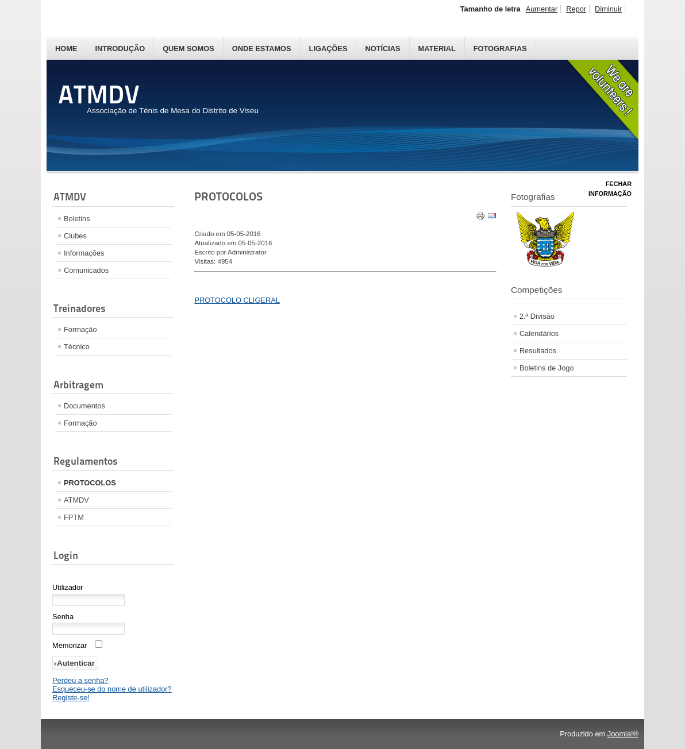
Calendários (539, 333)
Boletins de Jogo (546, 368)
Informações (84, 253)
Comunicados (86, 270)
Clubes (75, 235)
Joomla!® (622, 733)
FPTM (74, 517)
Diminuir (608, 9)
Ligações (328, 48)
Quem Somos (188, 48)
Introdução (120, 48)
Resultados (537, 350)
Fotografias (500, 48)
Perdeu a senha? (80, 680)
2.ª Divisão (537, 316)
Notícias (382, 48)
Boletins (77, 218)
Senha (63, 616)
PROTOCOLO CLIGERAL (236, 300)
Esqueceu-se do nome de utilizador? (112, 689)
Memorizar (69, 645)
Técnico (77, 346)
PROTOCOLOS (90, 482)
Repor (576, 9)
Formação (80, 329)
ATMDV (76, 500)
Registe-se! (71, 697)
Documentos (84, 405)
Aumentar (541, 9)
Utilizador (67, 587)
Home (66, 48)
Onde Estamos (261, 48)
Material (437, 48)
